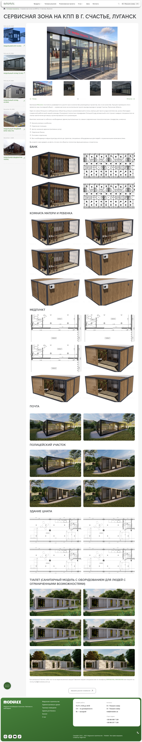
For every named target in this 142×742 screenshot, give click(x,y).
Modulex (40, 105)
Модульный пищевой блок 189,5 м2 (12, 130)
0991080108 (110, 679)
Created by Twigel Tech (79, 737)
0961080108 (119, 679)
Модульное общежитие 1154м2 (13, 158)
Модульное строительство (50, 701)
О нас (44, 717)
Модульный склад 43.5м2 (11, 101)
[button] (33, 99)
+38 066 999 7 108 (112, 719)
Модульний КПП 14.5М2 (12, 46)
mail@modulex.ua (112, 711)
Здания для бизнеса (49, 711)
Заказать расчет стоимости (80, 690)
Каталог (44, 714)
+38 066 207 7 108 (112, 722)
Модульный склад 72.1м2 (13, 73)
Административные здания (51, 704)
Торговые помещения (49, 708)
